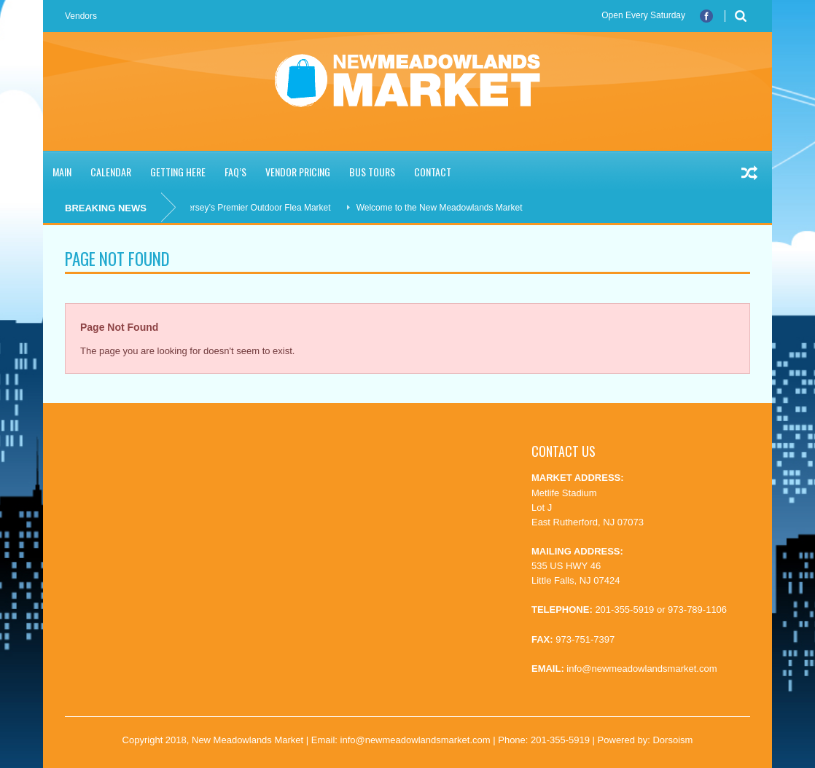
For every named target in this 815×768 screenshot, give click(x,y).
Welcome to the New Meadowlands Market (445, 208)
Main (61, 171)
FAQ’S (235, 171)
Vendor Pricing (297, 171)
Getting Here (178, 171)
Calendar (110, 171)
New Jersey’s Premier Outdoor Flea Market (252, 208)
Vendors (81, 16)
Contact (432, 171)
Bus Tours (372, 171)
